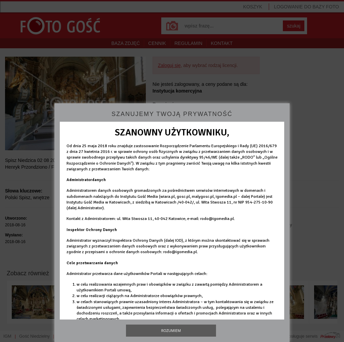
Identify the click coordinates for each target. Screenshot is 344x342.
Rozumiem (171, 330)
